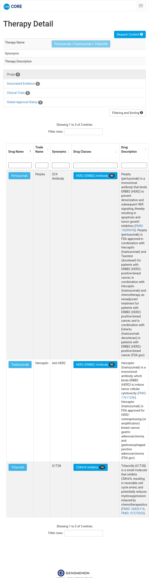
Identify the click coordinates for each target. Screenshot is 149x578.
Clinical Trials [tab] (18, 93)
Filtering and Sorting (127, 113)
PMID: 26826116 (133, 509)
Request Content (130, 34)
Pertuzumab (19, 175)
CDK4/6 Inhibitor (90, 467)
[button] (30, 151)
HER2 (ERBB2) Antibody (95, 176)
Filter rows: (55, 131)
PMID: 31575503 (132, 513)
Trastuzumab (20, 364)
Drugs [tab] (13, 74)
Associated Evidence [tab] (23, 84)
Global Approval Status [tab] (25, 102)
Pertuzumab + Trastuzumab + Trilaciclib (81, 44)
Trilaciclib (17, 467)
